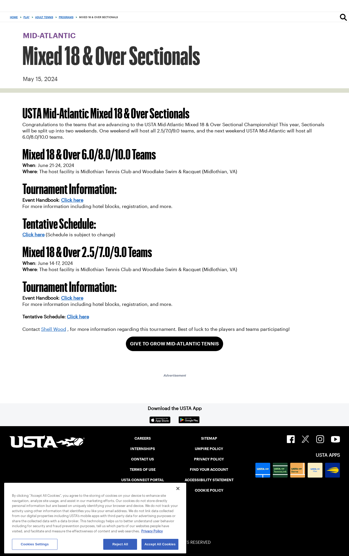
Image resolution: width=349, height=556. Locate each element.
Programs (66, 17)
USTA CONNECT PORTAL (142, 480)
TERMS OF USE (143, 469)
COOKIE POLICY (209, 490)
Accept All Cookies (160, 544)
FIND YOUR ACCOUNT (209, 469)
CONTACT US (142, 459)
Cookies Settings (35, 544)
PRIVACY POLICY (209, 459)
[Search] (343, 17)
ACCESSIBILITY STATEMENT (209, 480)
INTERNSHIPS (142, 448)
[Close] (178, 488)
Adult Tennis (44, 17)
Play (26, 17)
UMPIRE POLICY (209, 448)
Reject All (120, 544)
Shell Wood (53, 329)
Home (14, 17)
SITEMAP (209, 438)
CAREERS (142, 438)
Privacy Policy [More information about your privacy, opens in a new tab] (152, 531)
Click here (33, 234)
